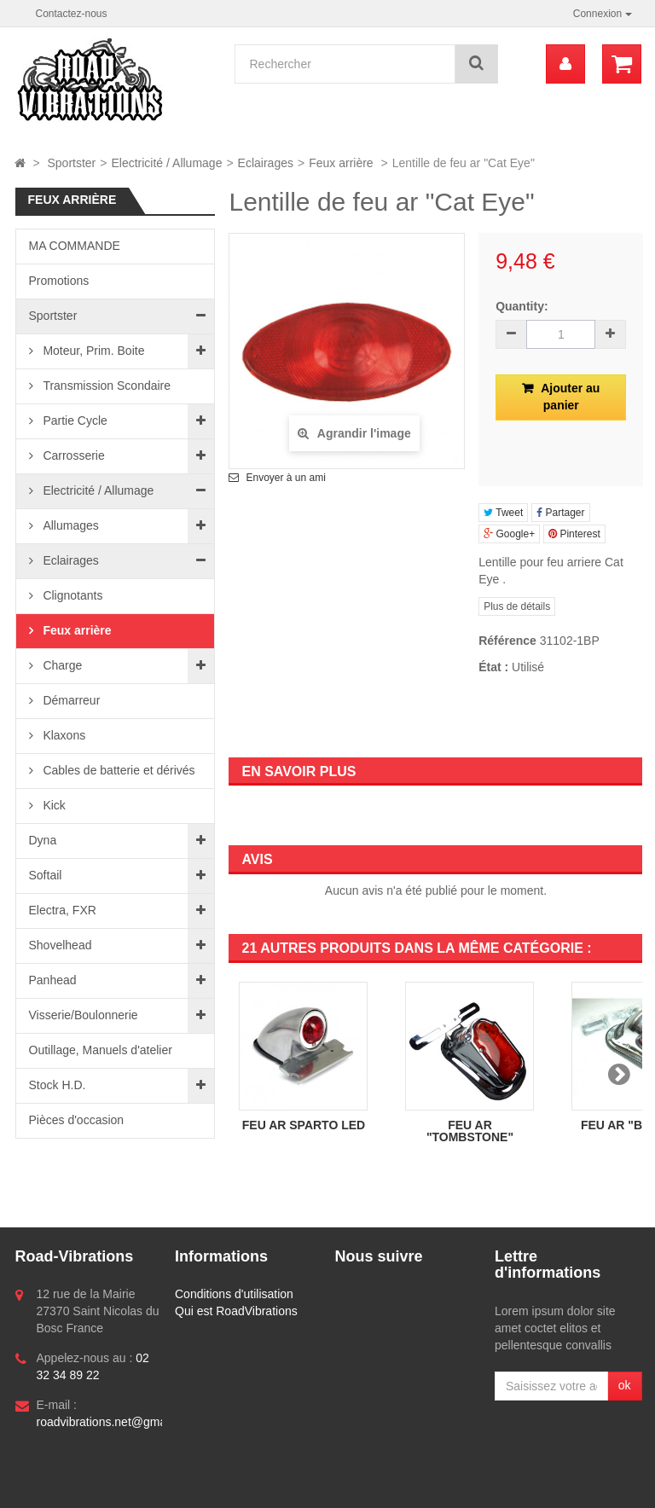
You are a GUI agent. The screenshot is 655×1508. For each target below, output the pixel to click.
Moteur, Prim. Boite (92, 350)
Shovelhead (60, 945)
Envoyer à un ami (285, 478)
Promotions (59, 280)
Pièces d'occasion (77, 1120)
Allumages (69, 525)
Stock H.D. (57, 1085)
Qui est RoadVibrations (236, 1311)
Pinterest (574, 534)
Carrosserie (72, 455)
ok (624, 1385)
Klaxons (63, 735)
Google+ (509, 534)
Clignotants (71, 595)
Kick (53, 805)
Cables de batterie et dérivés (117, 770)
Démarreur (70, 700)
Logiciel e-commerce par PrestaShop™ (132, 1488)
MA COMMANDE (74, 245)
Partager (560, 513)
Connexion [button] (602, 14)
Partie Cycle (73, 420)
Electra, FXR (62, 910)
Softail (45, 875)
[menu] (565, 64)
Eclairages (69, 560)
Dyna (43, 840)
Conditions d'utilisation (234, 1294)
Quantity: (522, 306)
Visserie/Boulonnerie (83, 1015)
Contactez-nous (71, 14)
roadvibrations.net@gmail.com (117, 1422)
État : (493, 667)
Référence (507, 640)
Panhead (53, 980)
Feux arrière (76, 630)
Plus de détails (517, 606)
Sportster (53, 315)
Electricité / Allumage (97, 490)
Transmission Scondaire (105, 385)
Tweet (503, 513)
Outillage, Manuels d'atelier (100, 1050)
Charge (61, 665)
